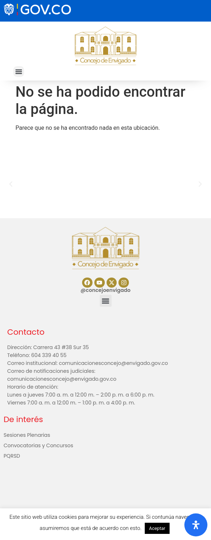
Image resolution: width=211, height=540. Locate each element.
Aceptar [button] (157, 528)
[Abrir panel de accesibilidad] (195, 524)
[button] (18, 71)
